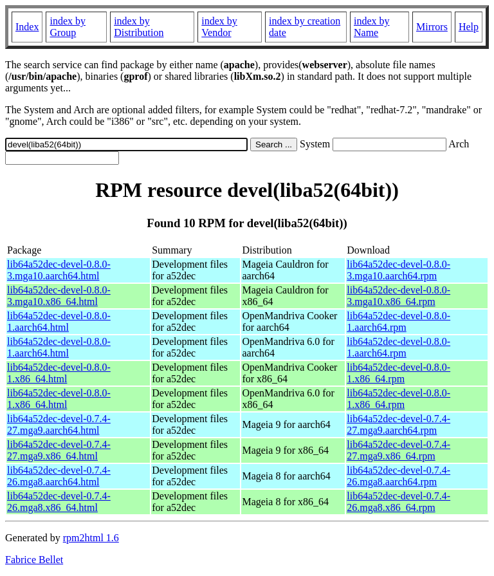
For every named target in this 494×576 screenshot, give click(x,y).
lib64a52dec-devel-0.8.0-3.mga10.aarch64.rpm (398, 270)
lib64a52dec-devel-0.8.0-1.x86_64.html (59, 373)
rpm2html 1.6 (91, 537)
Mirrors (432, 26)
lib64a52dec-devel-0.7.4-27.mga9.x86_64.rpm (398, 450)
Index (27, 26)
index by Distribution (138, 26)
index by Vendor (219, 26)
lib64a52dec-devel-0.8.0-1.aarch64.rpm (398, 321)
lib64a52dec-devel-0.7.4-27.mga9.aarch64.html (59, 424)
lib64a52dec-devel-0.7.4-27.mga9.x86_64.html (59, 450)
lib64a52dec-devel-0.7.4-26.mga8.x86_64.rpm (398, 501)
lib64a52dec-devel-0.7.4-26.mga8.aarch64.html (59, 476)
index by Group (68, 26)
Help (469, 26)
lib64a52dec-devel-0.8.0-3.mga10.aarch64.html (59, 270)
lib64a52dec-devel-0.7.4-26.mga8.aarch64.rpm (398, 476)
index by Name (372, 26)
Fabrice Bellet (34, 559)
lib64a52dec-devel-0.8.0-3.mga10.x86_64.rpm (398, 295)
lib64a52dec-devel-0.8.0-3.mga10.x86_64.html (59, 295)
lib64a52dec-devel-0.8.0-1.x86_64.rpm (398, 373)
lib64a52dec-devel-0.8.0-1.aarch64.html (59, 321)
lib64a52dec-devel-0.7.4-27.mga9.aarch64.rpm (398, 424)
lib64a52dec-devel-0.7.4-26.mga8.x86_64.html (59, 501)
